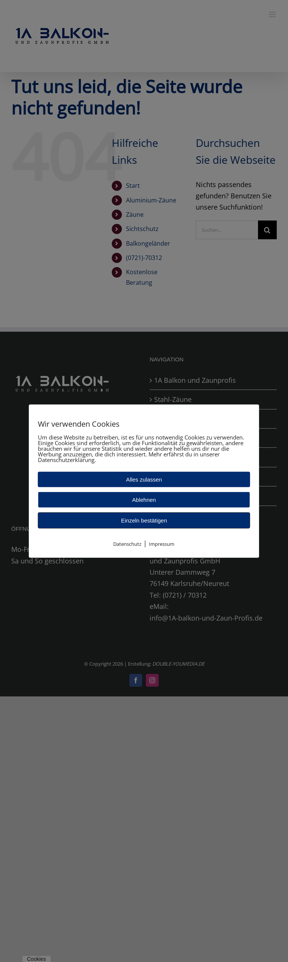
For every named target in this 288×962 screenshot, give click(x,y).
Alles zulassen (144, 479)
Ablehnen (144, 499)
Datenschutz (127, 543)
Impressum (161, 543)
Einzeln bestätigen (144, 520)
